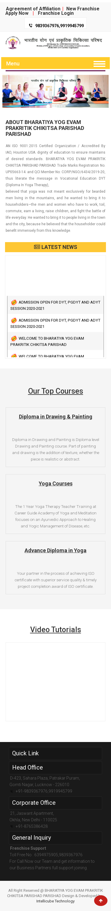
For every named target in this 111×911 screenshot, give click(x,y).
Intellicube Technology (55, 901)
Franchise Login (56, 13)
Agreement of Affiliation (33, 9)
